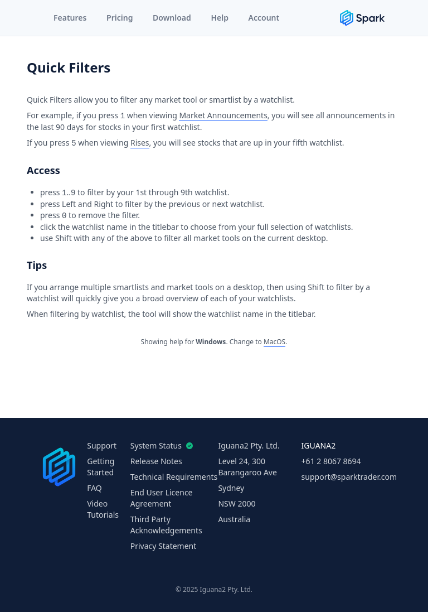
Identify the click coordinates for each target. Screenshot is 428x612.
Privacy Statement (163, 546)
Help (219, 17)
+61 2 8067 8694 (331, 461)
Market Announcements (223, 115)
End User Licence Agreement (161, 498)
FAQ (94, 488)
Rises (139, 142)
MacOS (274, 341)
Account (264, 17)
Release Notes (156, 461)
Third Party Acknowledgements (166, 525)
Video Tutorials (103, 509)
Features (70, 17)
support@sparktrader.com (349, 476)
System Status (159, 445)
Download (172, 17)
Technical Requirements (173, 476)
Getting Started (100, 467)
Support (101, 445)
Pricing (119, 17)
